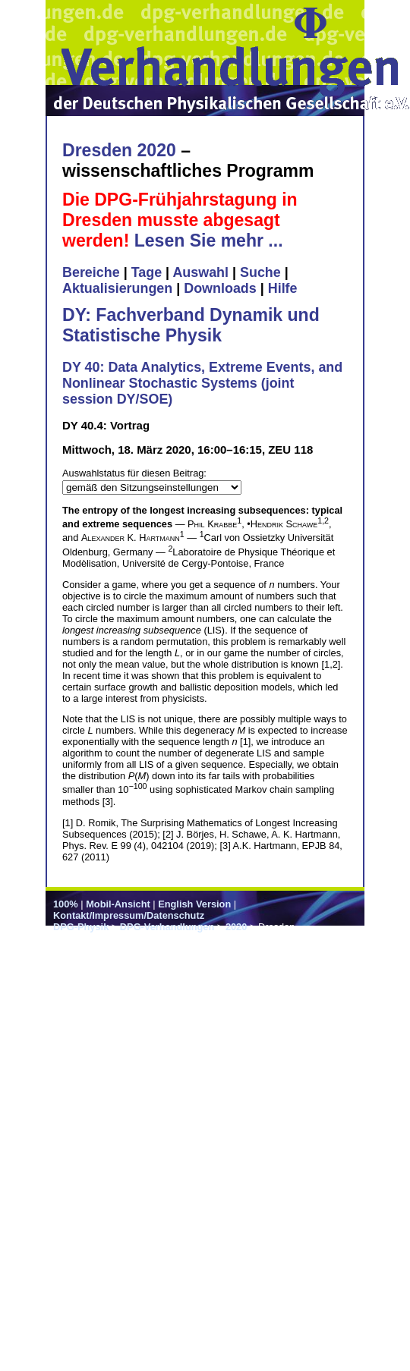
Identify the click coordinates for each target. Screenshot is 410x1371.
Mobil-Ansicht (118, 904)
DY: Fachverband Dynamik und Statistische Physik (191, 325)
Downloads (220, 288)
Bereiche (91, 272)
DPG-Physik (81, 926)
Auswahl (200, 272)
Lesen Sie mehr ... (208, 240)
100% (65, 904)
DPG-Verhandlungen (167, 926)
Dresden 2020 (119, 150)
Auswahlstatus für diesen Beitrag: (134, 473)
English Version (194, 904)
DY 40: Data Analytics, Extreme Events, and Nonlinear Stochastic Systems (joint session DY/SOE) (202, 383)
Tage (146, 272)
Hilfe (283, 288)
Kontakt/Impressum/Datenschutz (128, 915)
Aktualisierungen (117, 288)
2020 (236, 926)
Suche (260, 272)
